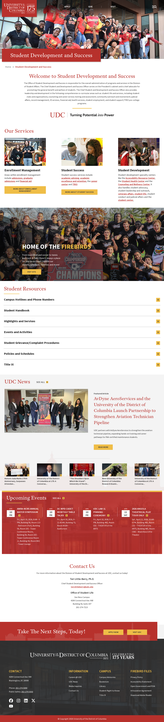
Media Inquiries (75, 685)
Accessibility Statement (141, 680)
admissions (17, 178)
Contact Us (74, 689)
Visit (113, 6)
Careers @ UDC (75, 676)
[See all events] (58, 497)
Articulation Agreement (141, 689)
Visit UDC (137, 631)
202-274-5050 (27, 691)
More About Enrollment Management (25, 189)
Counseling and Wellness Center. (134, 184)
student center (125, 200)
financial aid (26, 181)
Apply (67, 6)
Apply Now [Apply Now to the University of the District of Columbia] (113, 631)
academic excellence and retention (75, 180)
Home (8, 67)
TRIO (75, 184)
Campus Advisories (107, 676)
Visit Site (31, 271)
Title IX (102, 694)
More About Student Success (79, 192)
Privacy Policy (137, 676)
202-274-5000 (21, 687)
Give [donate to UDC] (90, 6)
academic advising (70, 178)
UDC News (73, 680)
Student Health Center (133, 181)
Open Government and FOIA (143, 685)
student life (140, 194)
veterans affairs (126, 194)
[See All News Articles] (42, 381)
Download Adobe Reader (141, 694)
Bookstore (104, 680)
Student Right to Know (109, 689)
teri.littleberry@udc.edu (82, 586)
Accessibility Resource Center (140, 178)
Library (102, 685)
